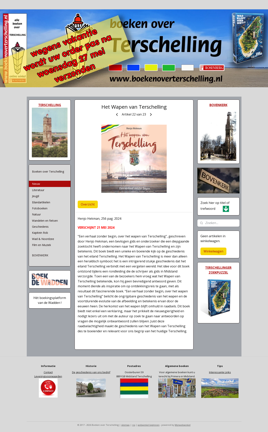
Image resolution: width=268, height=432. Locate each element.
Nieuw (36, 184)
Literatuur (38, 190)
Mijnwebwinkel (183, 424)
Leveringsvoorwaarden (48, 376)
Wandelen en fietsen (45, 220)
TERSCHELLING (49, 105)
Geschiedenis (40, 226)
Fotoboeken (39, 208)
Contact (48, 372)
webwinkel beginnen (148, 424)
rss (133, 424)
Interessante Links (220, 372)
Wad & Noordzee (43, 239)
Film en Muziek (41, 245)
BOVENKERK (40, 255)
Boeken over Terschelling (48, 171)
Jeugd (35, 196)
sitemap (125, 424)
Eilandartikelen (41, 202)
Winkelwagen (213, 251)
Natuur (36, 214)
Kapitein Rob (40, 233)
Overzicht (88, 204)
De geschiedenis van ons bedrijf (91, 372)
